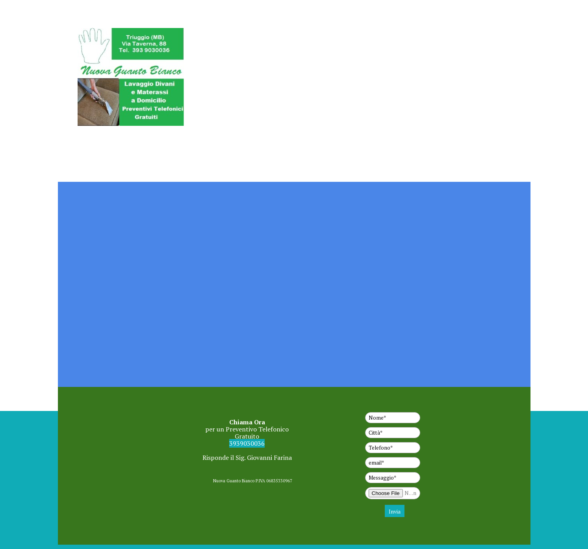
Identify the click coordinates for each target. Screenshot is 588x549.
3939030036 (247, 443)
